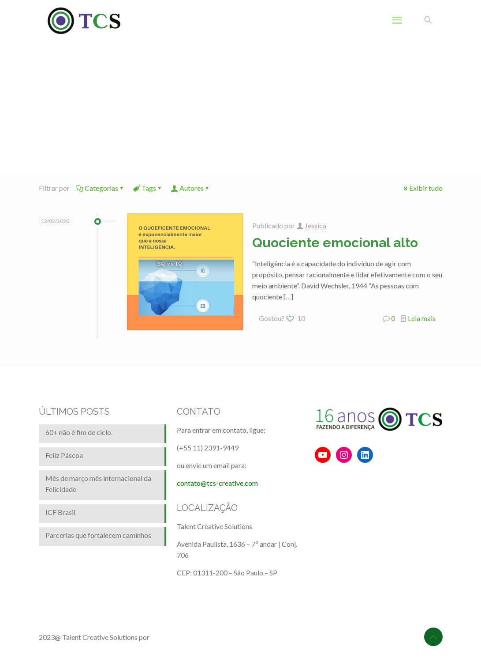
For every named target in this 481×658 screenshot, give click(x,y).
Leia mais (422, 318)
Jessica (315, 225)
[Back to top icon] (433, 637)
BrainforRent (170, 637)
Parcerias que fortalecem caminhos (98, 535)
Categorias (100, 188)
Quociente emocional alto (335, 242)
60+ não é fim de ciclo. (78, 432)
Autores (191, 188)
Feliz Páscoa (64, 455)
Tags (148, 188)
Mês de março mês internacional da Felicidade (98, 483)
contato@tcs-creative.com (217, 483)
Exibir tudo (422, 188)
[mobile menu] (397, 19)
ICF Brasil (60, 512)
